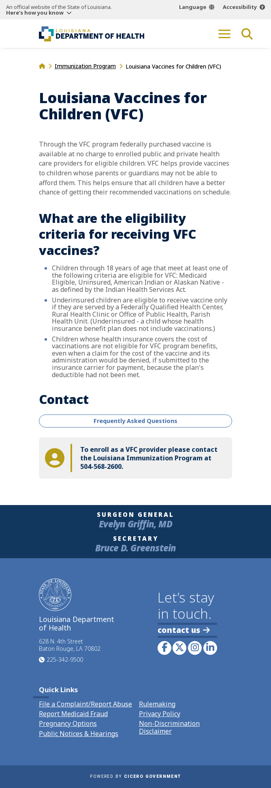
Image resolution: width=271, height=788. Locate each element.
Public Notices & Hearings (78, 733)
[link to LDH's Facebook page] (164, 648)
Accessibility (240, 7)
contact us (184, 629)
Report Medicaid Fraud (73, 713)
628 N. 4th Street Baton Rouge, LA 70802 (69, 645)
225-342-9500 (65, 659)
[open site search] (247, 34)
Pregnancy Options (68, 723)
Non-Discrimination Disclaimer (169, 727)
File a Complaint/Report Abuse (85, 703)
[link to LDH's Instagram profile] (195, 648)
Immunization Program (85, 66)
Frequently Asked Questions (135, 421)
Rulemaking (157, 703)
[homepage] (42, 66)
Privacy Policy (159, 713)
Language (192, 7)
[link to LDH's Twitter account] (179, 648)
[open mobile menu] (224, 34)
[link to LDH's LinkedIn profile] (210, 648)
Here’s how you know (35, 12)
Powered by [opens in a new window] (135, 776)
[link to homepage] (91, 33)
